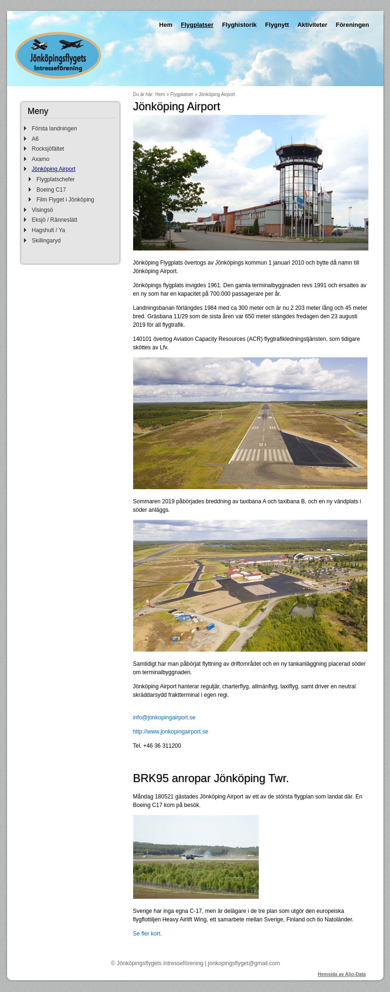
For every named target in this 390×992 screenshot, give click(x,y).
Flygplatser (197, 24)
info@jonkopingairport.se (164, 717)
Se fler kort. (147, 933)
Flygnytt (277, 24)
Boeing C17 (51, 189)
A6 (35, 139)
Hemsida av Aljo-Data (342, 974)
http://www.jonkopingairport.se (170, 731)
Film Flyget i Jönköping (66, 199)
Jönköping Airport (54, 169)
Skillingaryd (46, 240)
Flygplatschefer (56, 179)
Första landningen (54, 128)
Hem (165, 24)
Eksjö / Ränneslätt (55, 220)
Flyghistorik (239, 24)
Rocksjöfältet (48, 148)
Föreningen (352, 24)
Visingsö (42, 210)
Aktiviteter (312, 24)
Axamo (40, 159)
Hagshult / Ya (48, 230)
